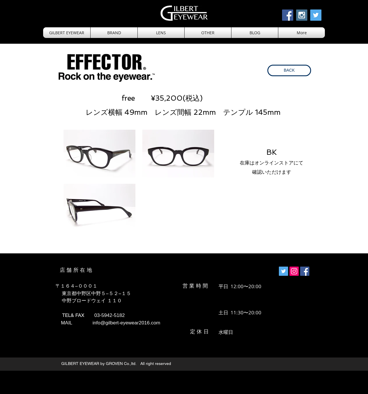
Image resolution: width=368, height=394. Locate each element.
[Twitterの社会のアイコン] (283, 271)
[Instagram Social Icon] (301, 15)
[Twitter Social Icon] (315, 15)
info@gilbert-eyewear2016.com (126, 323)
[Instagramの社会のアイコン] (294, 271)
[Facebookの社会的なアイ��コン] (304, 271)
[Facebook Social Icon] (287, 15)
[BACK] (289, 70)
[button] (161, 32)
